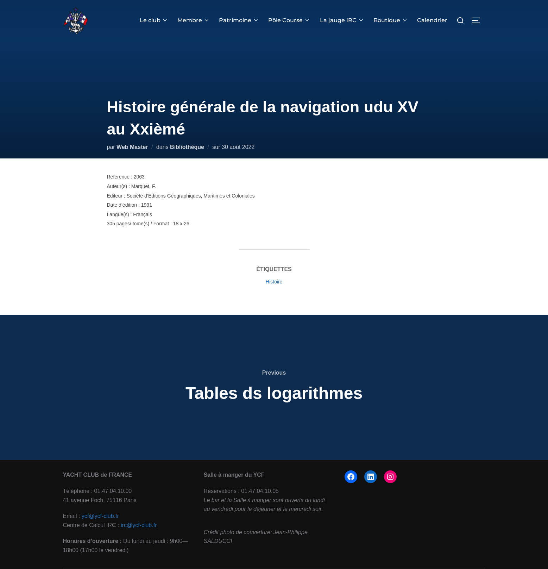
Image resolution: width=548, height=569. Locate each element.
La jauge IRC (342, 20)
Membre (193, 20)
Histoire (274, 281)
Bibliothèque (187, 147)
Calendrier (432, 20)
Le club (154, 20)
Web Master (132, 147)
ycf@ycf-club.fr (100, 516)
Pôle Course (289, 20)
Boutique (390, 20)
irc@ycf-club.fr (139, 525)
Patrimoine (239, 20)
